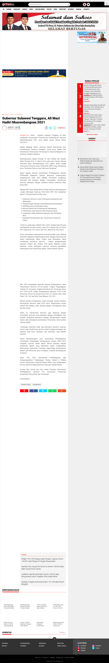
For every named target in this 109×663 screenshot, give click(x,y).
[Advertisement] (10, 161)
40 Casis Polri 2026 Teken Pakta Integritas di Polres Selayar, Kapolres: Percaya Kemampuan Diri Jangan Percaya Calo (93, 119)
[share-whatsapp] (54, 127)
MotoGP (4, 646)
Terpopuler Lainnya (92, 134)
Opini (55, 9)
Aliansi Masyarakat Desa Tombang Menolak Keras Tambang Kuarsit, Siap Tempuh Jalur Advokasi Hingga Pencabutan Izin (93, 89)
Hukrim (9, 9)
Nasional (5, 643)
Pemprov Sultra (9, 114)
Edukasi (78, 9)
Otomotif (86, 9)
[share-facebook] (46, 127)
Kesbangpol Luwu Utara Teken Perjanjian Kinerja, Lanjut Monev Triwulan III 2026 (94, 127)
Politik (49, 9)
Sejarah (41, 646)
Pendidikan (42, 643)
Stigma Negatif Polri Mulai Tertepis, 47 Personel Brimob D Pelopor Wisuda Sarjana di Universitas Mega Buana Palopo (92, 178)
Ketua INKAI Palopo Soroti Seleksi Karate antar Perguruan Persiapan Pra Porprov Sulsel (92, 169)
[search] (49, 4)
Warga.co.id (59, 657)
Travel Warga (61, 646)
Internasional (25, 643)
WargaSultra (19, 114)
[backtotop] (54, 639)
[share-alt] (24, 390)
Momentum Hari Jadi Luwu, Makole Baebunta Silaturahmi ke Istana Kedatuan (91, 161)
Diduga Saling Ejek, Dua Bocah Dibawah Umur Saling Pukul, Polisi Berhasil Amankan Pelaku (94, 108)
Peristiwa (62, 9)
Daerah (24, 9)
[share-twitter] (50, 127)
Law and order (40, 9)
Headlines (17, 9)
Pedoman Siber (69, 657)
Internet (71, 9)
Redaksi (52, 657)
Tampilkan (62, 632)
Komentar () (61, 128)
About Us (38, 657)
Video (31, 9)
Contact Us (45, 657)
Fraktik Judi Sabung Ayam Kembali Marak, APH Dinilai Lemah (93, 97)
